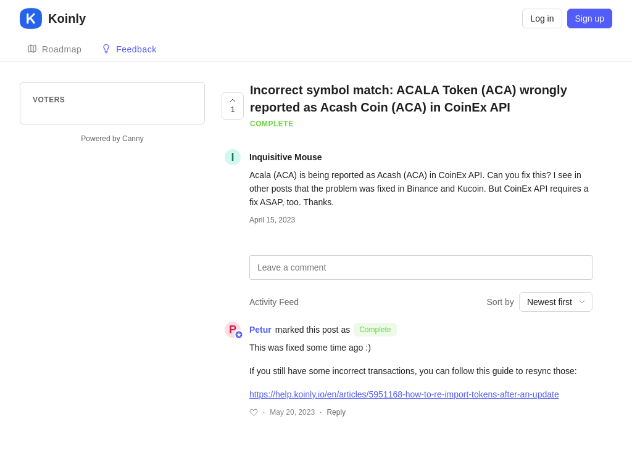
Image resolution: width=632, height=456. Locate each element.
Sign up (589, 18)
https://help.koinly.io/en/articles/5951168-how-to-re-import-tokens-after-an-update (404, 394)
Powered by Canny (112, 138)
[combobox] (555, 302)
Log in (542, 18)
